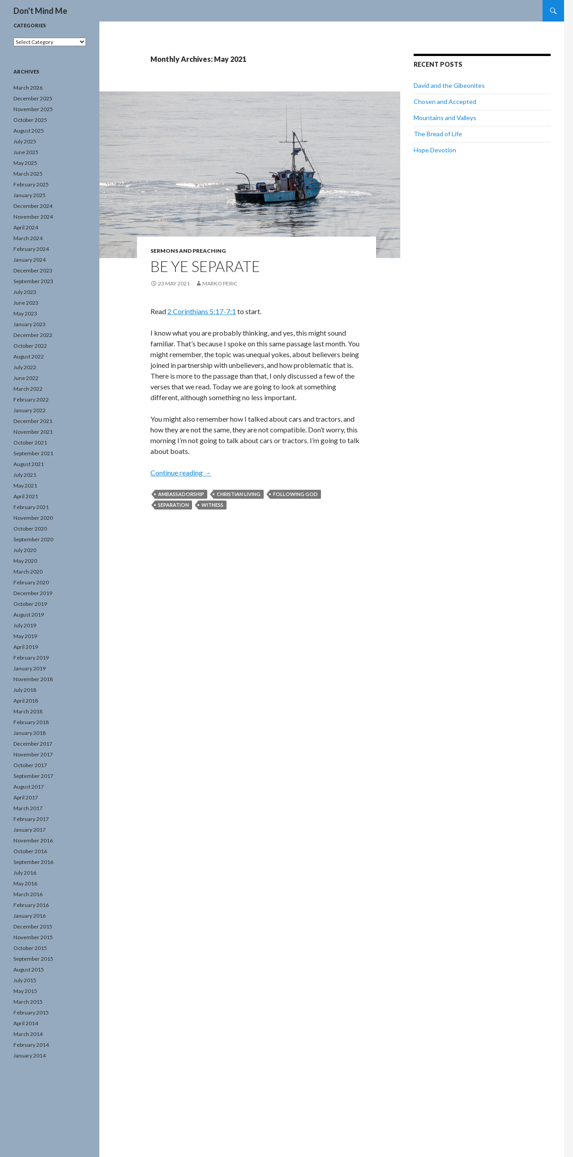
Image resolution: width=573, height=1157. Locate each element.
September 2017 (33, 776)
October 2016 (30, 851)
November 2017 (33, 754)
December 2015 (32, 926)
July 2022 (24, 367)
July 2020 (24, 550)
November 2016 (33, 840)
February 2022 (31, 399)
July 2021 (24, 474)
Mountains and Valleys (445, 117)
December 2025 (32, 98)
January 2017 (29, 829)
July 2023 (24, 292)
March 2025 (28, 173)
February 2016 (31, 905)
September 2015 (33, 958)
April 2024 (25, 227)
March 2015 (28, 1001)
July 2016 (24, 872)
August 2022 (28, 356)
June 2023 (25, 302)
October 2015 (30, 948)
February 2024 (31, 249)
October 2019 (30, 603)
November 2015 (33, 937)
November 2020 (33, 517)
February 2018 (31, 722)
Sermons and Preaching (188, 250)
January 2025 (29, 195)
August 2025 (28, 130)
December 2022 (32, 335)
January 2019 (29, 668)
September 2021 (33, 453)
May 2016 (25, 883)
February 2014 (31, 1044)
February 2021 (31, 507)
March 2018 (28, 711)
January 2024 (29, 259)
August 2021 (28, 464)
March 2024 (28, 238)
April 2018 (25, 700)
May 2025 (25, 163)
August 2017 (28, 786)
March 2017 (28, 808)
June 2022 (25, 378)
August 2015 (28, 969)
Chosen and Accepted (445, 101)
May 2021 (25, 485)
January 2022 (29, 410)
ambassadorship (181, 494)
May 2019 (25, 636)
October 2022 (30, 345)
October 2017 (30, 765)
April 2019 (25, 646)
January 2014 (29, 1055)
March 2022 (28, 388)
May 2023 (25, 313)
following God (295, 494)
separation (173, 505)
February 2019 (31, 657)
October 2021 (30, 442)
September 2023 (33, 281)
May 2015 (25, 991)
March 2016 (28, 894)
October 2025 (30, 120)
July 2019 (24, 625)
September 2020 (33, 539)
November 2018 (33, 679)
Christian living (239, 494)
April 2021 (25, 496)
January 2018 (29, 733)
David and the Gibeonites (449, 85)
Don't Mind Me (40, 11)
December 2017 (32, 743)
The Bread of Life (438, 134)
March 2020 (28, 571)
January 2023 (29, 324)
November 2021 (33, 431)
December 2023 (32, 270)
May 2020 (25, 560)
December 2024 (32, 206)
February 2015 (31, 1012)
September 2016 (33, 862)
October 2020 (30, 528)
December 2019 (32, 593)
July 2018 (24, 689)
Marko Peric (219, 283)
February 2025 (31, 184)
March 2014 (28, 1034)
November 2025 (33, 109)
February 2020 (31, 582)
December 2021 (32, 421)
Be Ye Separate (205, 266)
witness (212, 505)
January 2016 (29, 915)
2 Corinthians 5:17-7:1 (201, 311)
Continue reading (180, 472)
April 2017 (25, 797)
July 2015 (24, 980)
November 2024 (33, 216)
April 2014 (25, 1023)
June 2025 (25, 152)
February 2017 (31, 819)
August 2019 (28, 614)
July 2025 (24, 141)
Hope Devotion (435, 150)
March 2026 (28, 87)
